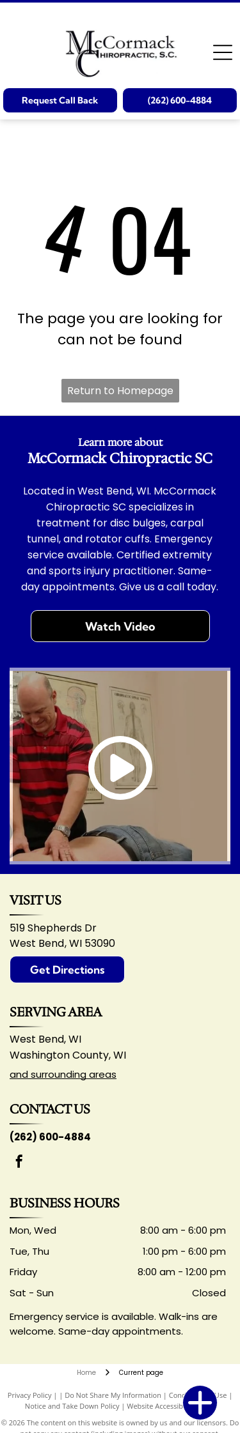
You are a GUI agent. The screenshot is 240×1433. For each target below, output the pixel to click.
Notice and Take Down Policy (72, 1406)
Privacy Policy (30, 1395)
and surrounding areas (63, 1074)
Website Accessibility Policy (171, 1406)
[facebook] (19, 1163)
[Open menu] (222, 52)
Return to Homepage (120, 390)
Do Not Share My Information (113, 1395)
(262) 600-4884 (50, 1137)
